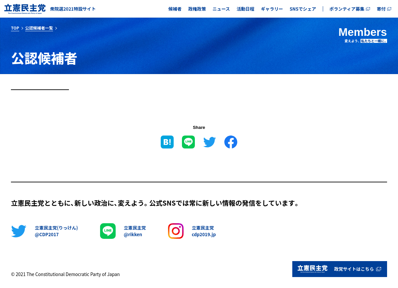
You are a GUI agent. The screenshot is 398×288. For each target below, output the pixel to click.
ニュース (221, 9)
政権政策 (197, 9)
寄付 (384, 9)
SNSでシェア (303, 9)
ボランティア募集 (349, 9)
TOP (15, 28)
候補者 (175, 9)
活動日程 (245, 9)
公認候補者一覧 (39, 28)
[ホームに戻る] (50, 9)
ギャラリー (272, 9)
